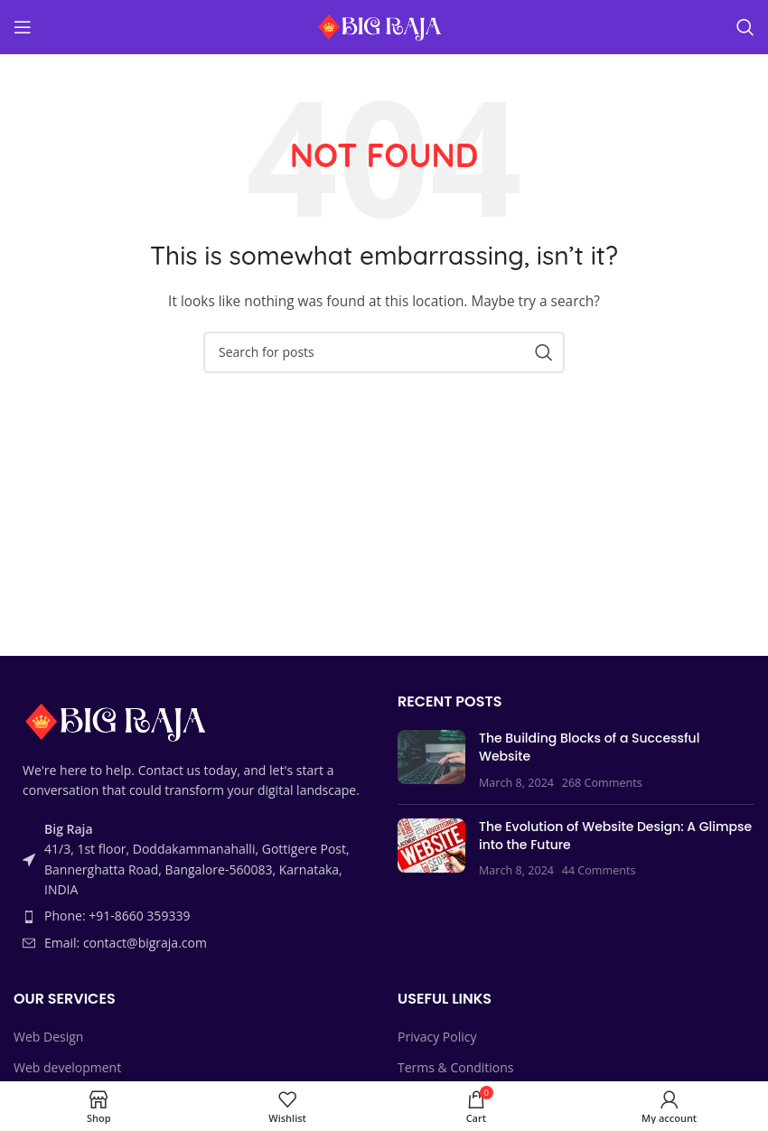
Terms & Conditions (456, 1067)
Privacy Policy (437, 1036)
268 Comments (602, 782)
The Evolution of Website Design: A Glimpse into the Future (615, 836)
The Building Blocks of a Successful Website (589, 747)
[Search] (745, 27)
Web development (67, 1067)
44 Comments (599, 870)
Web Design (48, 1036)
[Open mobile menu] (23, 27)
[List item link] (192, 916)
